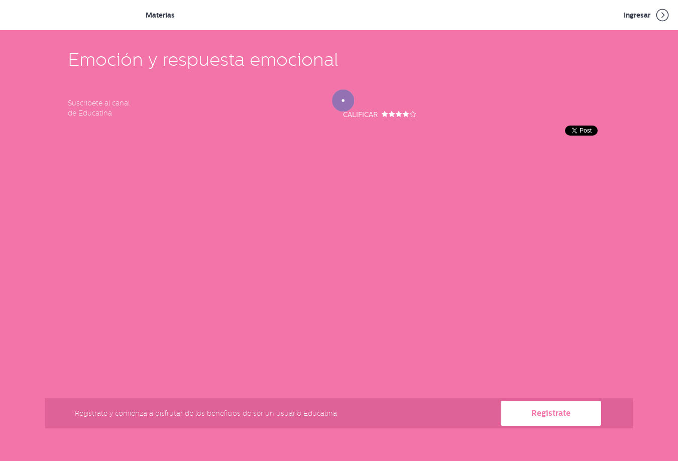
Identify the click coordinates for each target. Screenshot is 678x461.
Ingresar (647, 15)
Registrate (551, 413)
